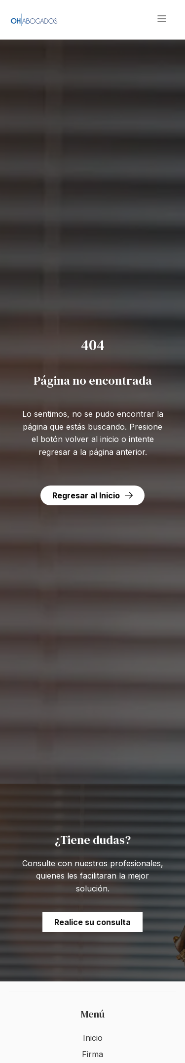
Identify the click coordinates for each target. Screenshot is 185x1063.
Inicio (93, 1038)
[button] (162, 20)
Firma (92, 1054)
